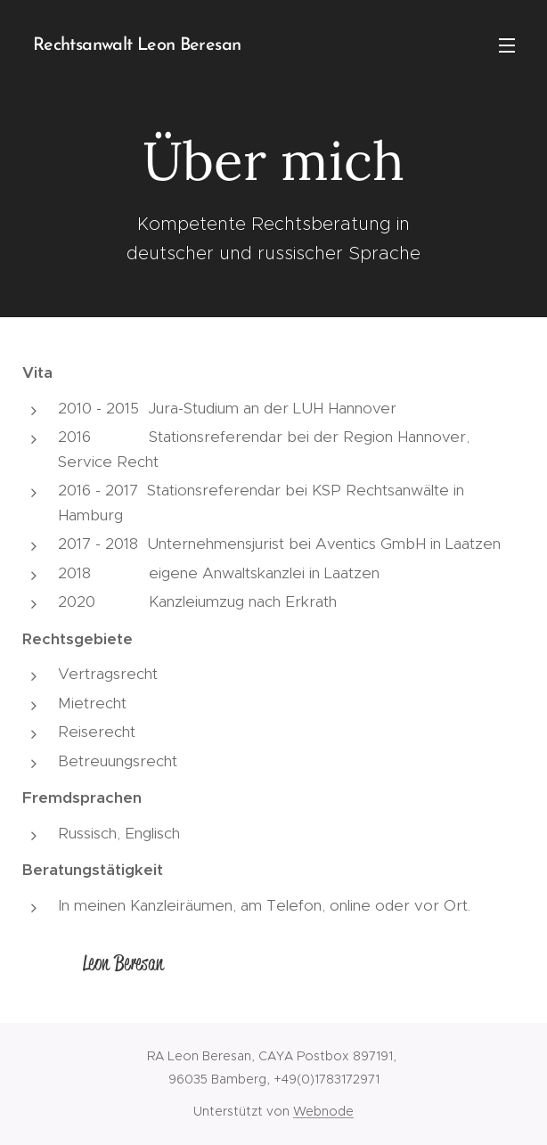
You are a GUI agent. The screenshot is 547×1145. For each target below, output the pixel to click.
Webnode (323, 1111)
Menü (507, 45)
